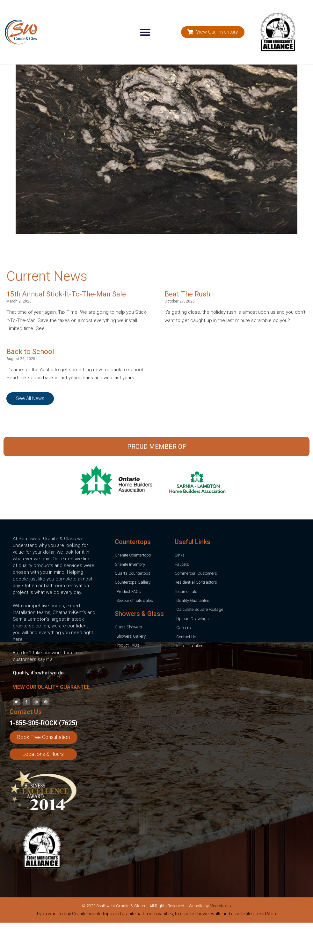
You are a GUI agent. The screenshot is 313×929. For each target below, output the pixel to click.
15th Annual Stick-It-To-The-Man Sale (66, 294)
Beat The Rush (187, 294)
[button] (145, 32)
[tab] (156, 915)
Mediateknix (220, 905)
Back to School (30, 352)
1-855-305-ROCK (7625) (43, 723)
